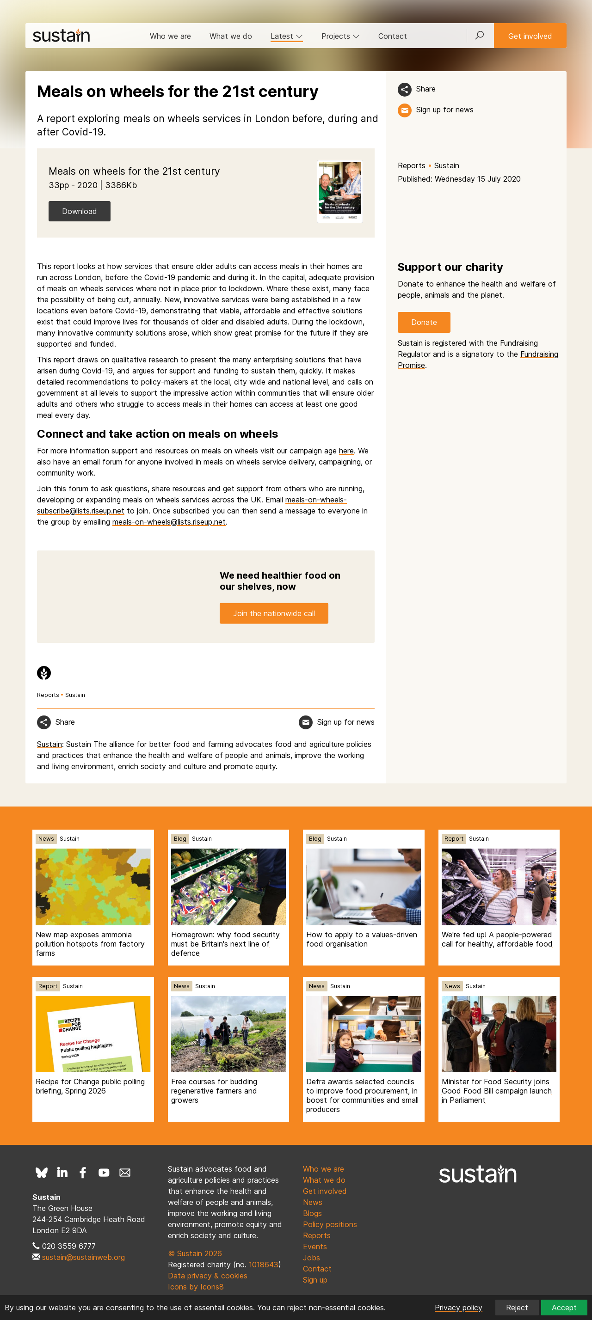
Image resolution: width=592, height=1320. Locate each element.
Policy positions (330, 1224)
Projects (340, 36)
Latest (287, 36)
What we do (231, 36)
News (46, 838)
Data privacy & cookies (207, 1275)
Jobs (311, 1257)
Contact (392, 36)
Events (315, 1246)
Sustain (446, 165)
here (346, 450)
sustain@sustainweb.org (83, 1257)
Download (79, 211)
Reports (412, 165)
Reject (517, 1307)
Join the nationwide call (274, 613)
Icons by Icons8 (196, 1286)
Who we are (170, 36)
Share (426, 88)
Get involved (530, 36)
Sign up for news (445, 109)
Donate (424, 322)
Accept (564, 1307)
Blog (180, 838)
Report (453, 838)
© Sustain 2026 (195, 1253)
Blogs (312, 1213)
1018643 (263, 1264)
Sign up (315, 1279)
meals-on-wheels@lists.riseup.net (169, 521)
